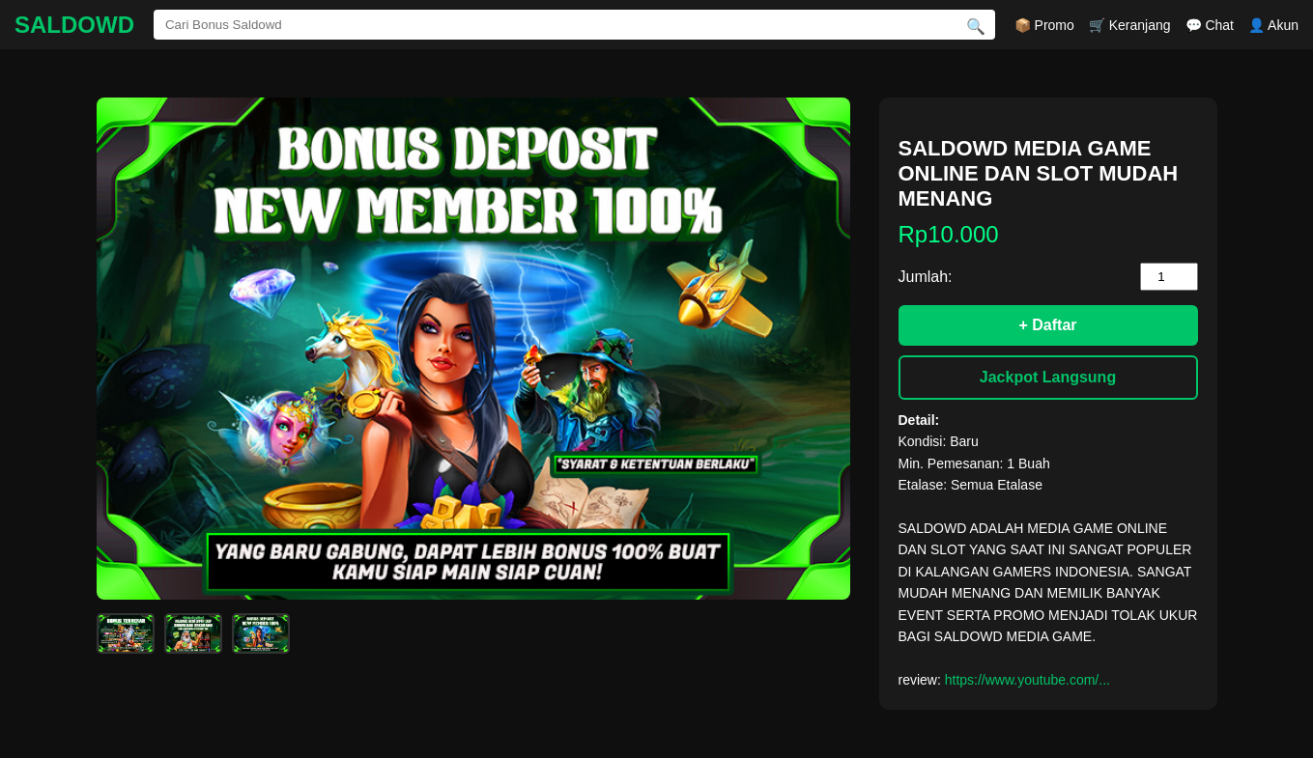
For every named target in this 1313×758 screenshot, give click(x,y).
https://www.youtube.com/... (1027, 680)
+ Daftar (1047, 325)
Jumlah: (926, 276)
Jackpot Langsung (1048, 377)
